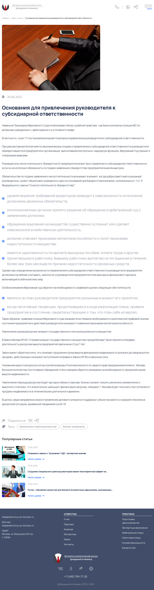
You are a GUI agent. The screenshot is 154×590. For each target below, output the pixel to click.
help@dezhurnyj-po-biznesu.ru (18, 517)
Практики (69, 524)
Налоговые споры (131, 537)
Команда (68, 529)
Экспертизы (70, 534)
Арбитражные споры (132, 532)
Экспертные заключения (135, 527)
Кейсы (67, 539)
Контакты (69, 544)
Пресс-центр (17, 18)
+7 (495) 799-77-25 (75, 576)
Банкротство (129, 547)
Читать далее (34, 459)
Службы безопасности (133, 542)
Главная (5, 18)
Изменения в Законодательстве (38, 426)
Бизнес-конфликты (74, 426)
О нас (67, 519)
